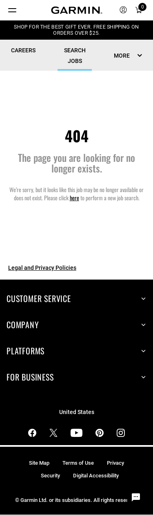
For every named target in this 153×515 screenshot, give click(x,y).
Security (50, 475)
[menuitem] (123, 10)
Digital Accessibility (96, 475)
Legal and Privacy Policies (42, 267)
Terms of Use (78, 463)
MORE (122, 55)
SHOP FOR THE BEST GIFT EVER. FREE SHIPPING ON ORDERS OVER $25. (76, 30)
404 (77, 135)
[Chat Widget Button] (136, 498)
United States (76, 412)
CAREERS (23, 50)
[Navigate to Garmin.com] (76, 10)
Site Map (39, 463)
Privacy (115, 463)
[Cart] (139, 10)
